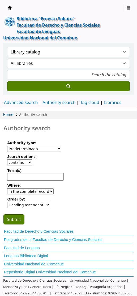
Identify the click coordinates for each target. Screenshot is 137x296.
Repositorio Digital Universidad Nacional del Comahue (50, 272)
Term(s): (14, 170)
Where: (14, 185)
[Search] (68, 86)
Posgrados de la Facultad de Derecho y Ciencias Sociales (53, 239)
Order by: (16, 199)
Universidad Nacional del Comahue (34, 264)
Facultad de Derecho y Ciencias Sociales (39, 231)
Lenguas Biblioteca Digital (26, 256)
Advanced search (21, 102)
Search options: (21, 156)
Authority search (58, 102)
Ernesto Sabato (10, 8)
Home (8, 114)
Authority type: (21, 142)
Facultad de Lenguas (22, 248)
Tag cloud (89, 102)
